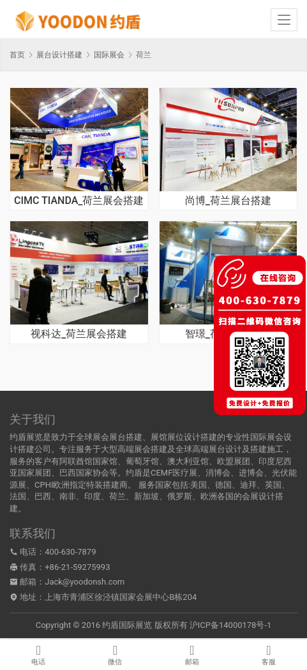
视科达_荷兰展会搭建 (79, 334)
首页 (17, 54)
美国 (198, 485)
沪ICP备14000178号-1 (231, 625)
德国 (223, 485)
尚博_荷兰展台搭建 (228, 201)
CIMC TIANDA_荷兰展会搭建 (79, 201)
